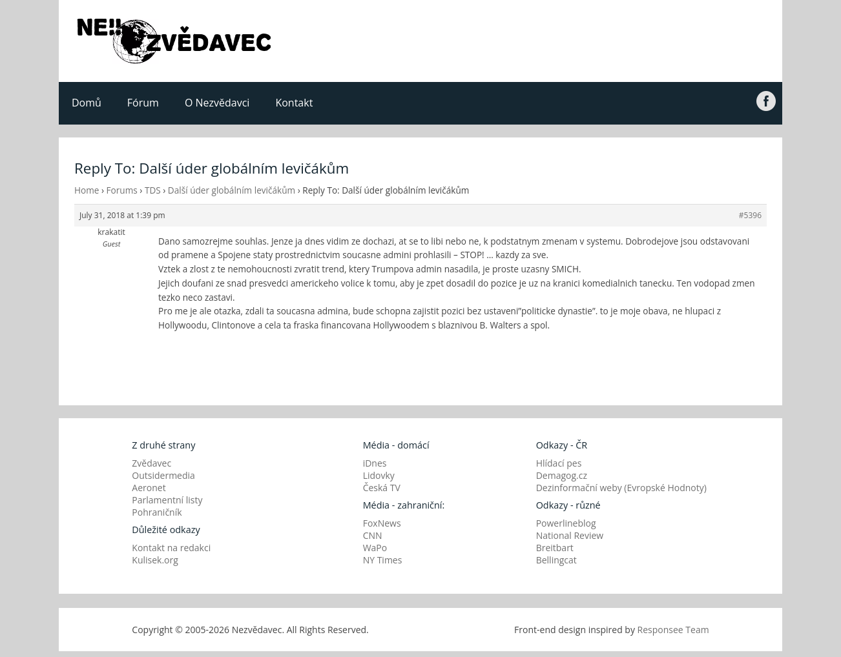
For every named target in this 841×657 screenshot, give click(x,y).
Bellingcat (556, 560)
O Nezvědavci (217, 103)
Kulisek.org (155, 560)
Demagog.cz (561, 475)
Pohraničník (157, 512)
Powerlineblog (566, 523)
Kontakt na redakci (171, 547)
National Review (570, 535)
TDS (153, 190)
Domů (86, 103)
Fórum (143, 103)
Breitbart (555, 547)
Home (86, 190)
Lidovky (379, 475)
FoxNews (382, 523)
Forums (122, 190)
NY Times (382, 560)
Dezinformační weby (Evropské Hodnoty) (621, 487)
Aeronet (148, 487)
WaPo (375, 547)
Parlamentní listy (167, 500)
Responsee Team (673, 629)
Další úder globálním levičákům (231, 190)
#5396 (750, 215)
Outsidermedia (163, 475)
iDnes (375, 463)
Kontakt (294, 103)
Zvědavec (151, 463)
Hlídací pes (559, 463)
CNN (372, 535)
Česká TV (381, 487)
